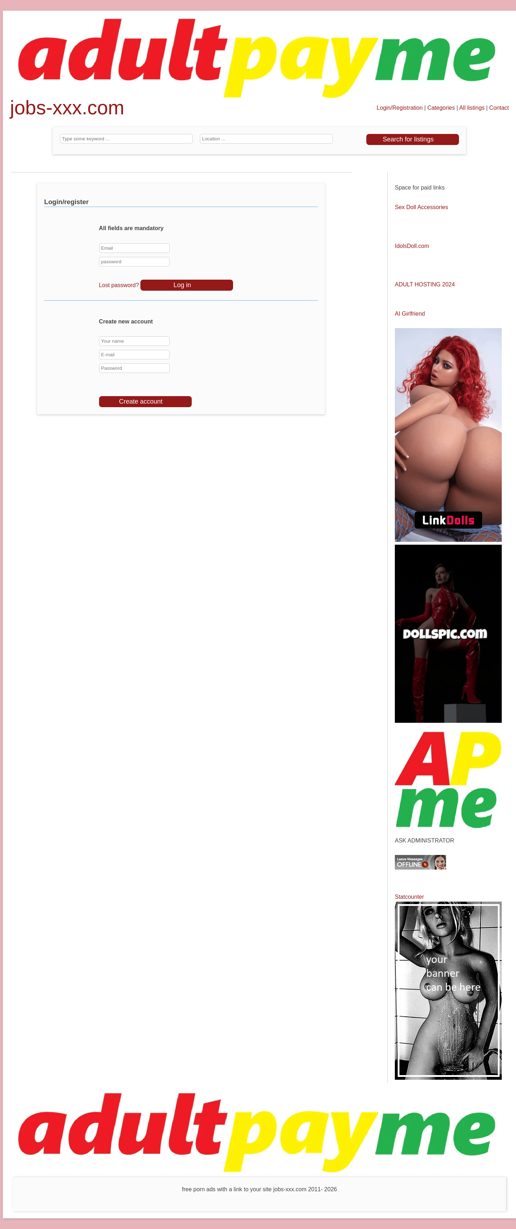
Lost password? (119, 285)
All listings (472, 108)
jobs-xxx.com (67, 111)
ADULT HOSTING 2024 (425, 284)
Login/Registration (400, 108)
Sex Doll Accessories (421, 207)
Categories (441, 108)
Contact (499, 108)
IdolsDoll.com (412, 246)
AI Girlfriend (410, 314)
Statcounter (409, 897)
